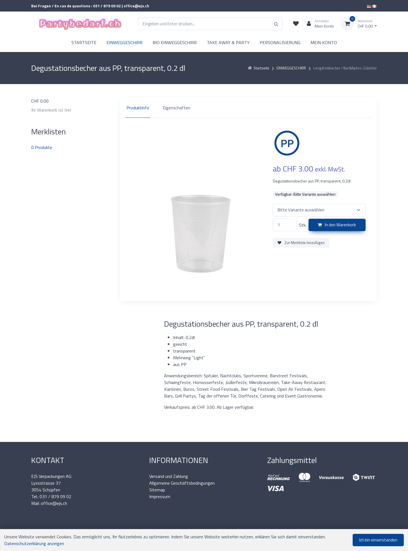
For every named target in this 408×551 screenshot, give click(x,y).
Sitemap (157, 489)
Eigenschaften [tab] (176, 107)
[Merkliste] (295, 23)
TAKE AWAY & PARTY (228, 42)
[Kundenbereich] (318, 23)
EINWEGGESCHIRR (124, 42)
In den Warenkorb (337, 225)
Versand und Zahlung (168, 476)
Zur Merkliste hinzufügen (301, 242)
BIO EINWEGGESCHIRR (175, 42)
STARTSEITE (83, 42)
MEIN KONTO (323, 42)
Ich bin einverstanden (378, 540)
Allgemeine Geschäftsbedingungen (182, 483)
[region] (248, 108)
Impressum (159, 496)
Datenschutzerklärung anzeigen (34, 543)
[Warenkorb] (359, 23)
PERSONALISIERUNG (280, 42)
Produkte (41, 147)
